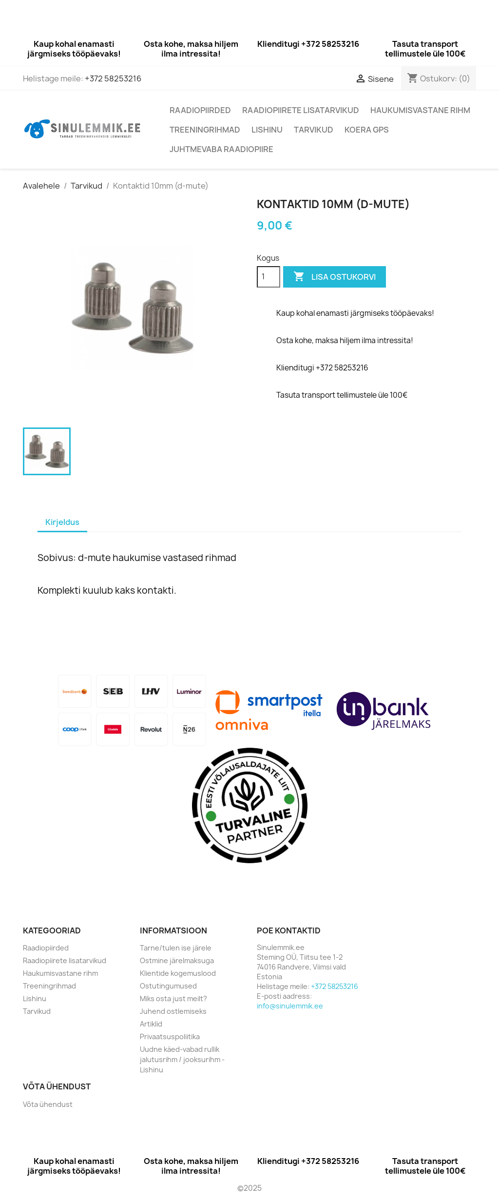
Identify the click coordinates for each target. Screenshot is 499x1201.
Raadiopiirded (200, 110)
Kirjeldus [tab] (62, 522)
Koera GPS (367, 129)
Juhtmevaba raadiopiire (221, 149)
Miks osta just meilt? (173, 998)
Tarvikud (313, 129)
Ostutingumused (168, 985)
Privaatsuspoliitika (170, 1036)
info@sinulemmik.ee (290, 1005)
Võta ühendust (48, 1104)
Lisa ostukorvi (334, 277)
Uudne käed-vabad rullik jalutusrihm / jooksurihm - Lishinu (182, 1059)
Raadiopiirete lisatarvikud (300, 110)
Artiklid (151, 1023)
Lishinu (267, 129)
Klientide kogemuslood (178, 973)
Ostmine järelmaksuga (177, 960)
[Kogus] (268, 277)
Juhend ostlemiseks (173, 1011)
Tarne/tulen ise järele (175, 947)
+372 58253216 (113, 78)
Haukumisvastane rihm (420, 110)
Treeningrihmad (205, 129)
